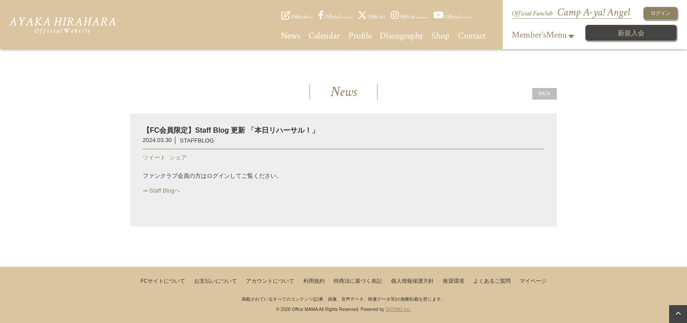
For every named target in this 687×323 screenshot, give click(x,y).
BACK (545, 93)
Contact (472, 36)
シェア (178, 157)
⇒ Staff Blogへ (161, 190)
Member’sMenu (543, 35)
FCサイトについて (162, 281)
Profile (360, 36)
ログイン (660, 13)
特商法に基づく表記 (358, 281)
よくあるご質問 (492, 281)
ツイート (154, 157)
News (290, 36)
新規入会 (631, 33)
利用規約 (314, 281)
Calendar (324, 36)
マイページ (533, 281)
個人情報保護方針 (412, 281)
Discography (401, 36)
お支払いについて (215, 281)
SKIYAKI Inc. (398, 309)
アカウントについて (270, 281)
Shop (441, 36)
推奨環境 (453, 281)
